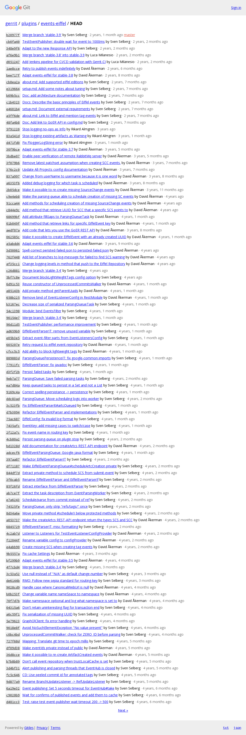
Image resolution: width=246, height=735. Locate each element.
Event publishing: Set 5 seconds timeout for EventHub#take (68, 688)
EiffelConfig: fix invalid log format (47, 419)
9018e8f (13, 628)
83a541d (13, 136)
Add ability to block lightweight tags (49, 351)
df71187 (13, 466)
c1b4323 (13, 102)
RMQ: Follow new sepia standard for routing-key (60, 580)
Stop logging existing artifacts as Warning (54, 135)
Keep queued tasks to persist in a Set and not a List (62, 385)
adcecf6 (13, 453)
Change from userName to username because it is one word (69, 176)
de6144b (13, 581)
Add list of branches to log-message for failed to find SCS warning (73, 257)
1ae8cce (13, 69)
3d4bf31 (13, 668)
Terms (55, 727)
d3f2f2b (13, 372)
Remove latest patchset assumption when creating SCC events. (71, 162)
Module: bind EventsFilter (41, 311)
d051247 (13, 62)
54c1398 (13, 311)
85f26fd (13, 486)
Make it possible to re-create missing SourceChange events (68, 189)
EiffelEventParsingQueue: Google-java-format (57, 452)
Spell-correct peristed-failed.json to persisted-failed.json (65, 250)
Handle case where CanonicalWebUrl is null (55, 587)
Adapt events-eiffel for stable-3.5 (47, 560)
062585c (13, 237)
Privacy (42, 727)
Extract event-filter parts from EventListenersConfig (62, 338)
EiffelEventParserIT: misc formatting (50, 526)
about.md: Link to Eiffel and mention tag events (59, 115)
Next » (123, 710)
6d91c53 (13, 284)
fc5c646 (13, 675)
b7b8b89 (13, 661)
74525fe (13, 507)
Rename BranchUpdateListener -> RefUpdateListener (63, 681)
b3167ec (13, 304)
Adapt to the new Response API (47, 48)
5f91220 (13, 129)
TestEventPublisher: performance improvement (59, 324)
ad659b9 (13, 331)
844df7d (13, 473)
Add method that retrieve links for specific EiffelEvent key (66, 223)
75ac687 (13, 419)
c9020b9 (13, 695)
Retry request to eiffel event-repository (52, 344)
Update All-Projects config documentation (55, 169)
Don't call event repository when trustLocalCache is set (65, 661)
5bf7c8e (13, 277)
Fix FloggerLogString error (42, 142)
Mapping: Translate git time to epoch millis (55, 641)
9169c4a (13, 392)
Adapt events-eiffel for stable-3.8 (47, 75)
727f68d (13, 641)
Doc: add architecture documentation (51, 95)
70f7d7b (13, 601)
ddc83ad (13, 399)
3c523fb (13, 406)
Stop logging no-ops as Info (44, 129)
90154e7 (13, 318)
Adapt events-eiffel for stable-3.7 (47, 149)
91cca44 (13, 203)
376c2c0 (13, 170)
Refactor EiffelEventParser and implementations (59, 412)
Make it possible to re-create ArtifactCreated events (62, 654)
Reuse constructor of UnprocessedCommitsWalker (61, 284)
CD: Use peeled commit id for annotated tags (57, 674)
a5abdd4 (13, 244)
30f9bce (13, 149)
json (237, 727)
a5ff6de (13, 116)
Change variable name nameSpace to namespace (60, 594)
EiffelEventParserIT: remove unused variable (56, 331)
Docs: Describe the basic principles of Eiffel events (61, 102)
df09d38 (13, 648)
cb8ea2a (13, 82)
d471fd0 (13, 143)
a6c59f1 (13, 614)
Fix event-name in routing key (45, 432)
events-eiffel (53, 23)
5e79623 (13, 621)
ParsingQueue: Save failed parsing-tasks (53, 378)
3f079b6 (13, 163)
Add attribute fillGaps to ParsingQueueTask (55, 216)
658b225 (13, 298)
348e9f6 (13, 48)
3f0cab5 (13, 480)
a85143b (13, 291)
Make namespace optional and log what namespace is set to (69, 600)
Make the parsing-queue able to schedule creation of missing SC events (78, 196)
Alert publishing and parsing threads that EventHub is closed (68, 668)
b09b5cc (13, 96)
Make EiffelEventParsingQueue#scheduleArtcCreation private (69, 466)
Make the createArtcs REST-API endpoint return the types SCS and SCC (77, 520)
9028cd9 (13, 587)
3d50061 (13, 250)
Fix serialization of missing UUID (47, 614)
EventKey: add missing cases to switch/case (56, 425)
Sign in (236, 7)
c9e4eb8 (13, 197)
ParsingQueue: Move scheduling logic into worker (60, 398)
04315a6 (13, 608)
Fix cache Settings (36, 553)
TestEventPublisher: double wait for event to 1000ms (63, 41)
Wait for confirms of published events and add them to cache (70, 695)
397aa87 (13, 459)
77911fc (13, 365)
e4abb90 (13, 547)
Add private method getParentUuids (50, 290)
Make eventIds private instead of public (52, 648)
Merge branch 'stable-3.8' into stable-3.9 (53, 55)
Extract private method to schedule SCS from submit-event (68, 472)
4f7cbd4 (13, 567)
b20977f (13, 35)
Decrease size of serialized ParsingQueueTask (58, 304)
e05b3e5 (13, 338)
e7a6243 (13, 500)
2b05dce (13, 190)
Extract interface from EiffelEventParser (53, 486)
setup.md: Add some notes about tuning (53, 88)
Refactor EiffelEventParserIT (44, 459)
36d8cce (13, 655)
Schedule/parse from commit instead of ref (56, 499)
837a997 (13, 176)
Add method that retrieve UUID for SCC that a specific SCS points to (75, 210)
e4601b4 (13, 109)
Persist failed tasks (36, 371)
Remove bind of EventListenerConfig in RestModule (62, 297)
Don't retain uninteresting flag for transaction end (60, 607)
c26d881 (13, 271)
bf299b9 (13, 560)
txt (226, 727)
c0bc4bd (13, 635)
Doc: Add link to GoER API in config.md (52, 122)
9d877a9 (13, 682)
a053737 (13, 520)
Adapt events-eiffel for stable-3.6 (47, 243)
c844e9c (13, 210)
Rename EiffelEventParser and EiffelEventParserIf (60, 479)
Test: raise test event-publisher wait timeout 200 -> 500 (65, 701)
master (129, 34)
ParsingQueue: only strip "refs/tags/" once (55, 506)
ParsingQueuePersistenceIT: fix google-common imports (66, 358)
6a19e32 (13, 688)
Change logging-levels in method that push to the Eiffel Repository (73, 263)
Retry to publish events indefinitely (48, 68)
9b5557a (13, 554)
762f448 (13, 257)
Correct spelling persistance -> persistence (55, 392)
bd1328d (13, 446)
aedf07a (13, 230)
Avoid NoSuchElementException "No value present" (62, 627)
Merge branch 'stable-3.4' (42, 270)
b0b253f (13, 594)
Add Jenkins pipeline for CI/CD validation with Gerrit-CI (64, 61)
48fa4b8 (13, 122)
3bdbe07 (13, 156)
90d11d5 (13, 325)
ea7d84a (13, 385)
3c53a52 (13, 574)
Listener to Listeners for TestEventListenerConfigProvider (67, 533)
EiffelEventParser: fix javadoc (44, 364)
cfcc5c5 (13, 351)
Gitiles (29, 727)
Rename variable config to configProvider (54, 540)
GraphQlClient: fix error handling (47, 621)
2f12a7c (13, 433)
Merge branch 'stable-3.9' (42, 34)
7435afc (13, 426)
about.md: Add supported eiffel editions (52, 82)
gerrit (11, 23)
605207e (13, 345)
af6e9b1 (13, 55)
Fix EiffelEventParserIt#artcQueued (49, 405)
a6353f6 (13, 183)
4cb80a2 (13, 439)
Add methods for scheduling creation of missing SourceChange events (77, 203)
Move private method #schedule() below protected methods (69, 513)
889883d (13, 358)
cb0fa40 (13, 42)
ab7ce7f (13, 493)
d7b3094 (13, 412)
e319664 (13, 89)
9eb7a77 (13, 379)
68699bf (13, 217)
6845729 (13, 527)
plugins (29, 23)
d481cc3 (13, 702)
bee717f (13, 75)
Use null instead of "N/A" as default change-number (62, 573)
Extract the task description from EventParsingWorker (64, 493)
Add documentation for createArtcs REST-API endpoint (65, 446)
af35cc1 (13, 264)
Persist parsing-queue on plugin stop (50, 439)
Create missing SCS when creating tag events (57, 547)
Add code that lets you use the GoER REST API (58, 230)
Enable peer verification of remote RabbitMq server (62, 156)
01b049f (13, 224)
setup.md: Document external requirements (56, 109)
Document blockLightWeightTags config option (59, 277)
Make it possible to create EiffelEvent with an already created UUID (74, 236)
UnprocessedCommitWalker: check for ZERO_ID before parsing (71, 634)
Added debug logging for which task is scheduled (60, 183)
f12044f (13, 540)
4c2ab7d (13, 534)
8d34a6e (13, 513)
